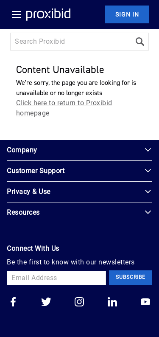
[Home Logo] (48, 14)
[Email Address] (56, 278)
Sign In (127, 14)
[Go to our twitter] (46, 302)
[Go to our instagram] (79, 302)
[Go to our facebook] (13, 302)
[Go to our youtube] (145, 302)
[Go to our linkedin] (112, 302)
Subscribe (130, 277)
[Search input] (70, 41)
